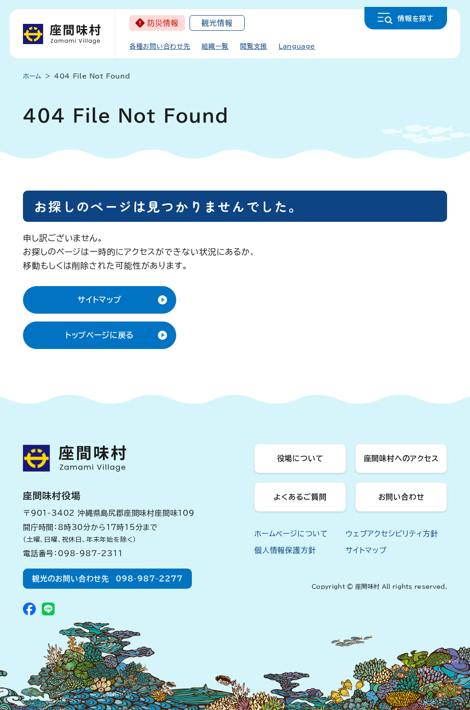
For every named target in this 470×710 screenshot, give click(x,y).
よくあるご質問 (300, 497)
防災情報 (162, 23)
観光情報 (216, 23)
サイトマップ (100, 300)
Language (297, 46)
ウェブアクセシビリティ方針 (392, 533)
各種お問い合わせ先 (159, 46)
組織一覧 (215, 46)
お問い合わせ (401, 497)
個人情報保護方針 (285, 550)
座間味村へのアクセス (401, 458)
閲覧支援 (253, 46)
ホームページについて (291, 533)
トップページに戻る (99, 335)
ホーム (32, 76)
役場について (300, 458)
